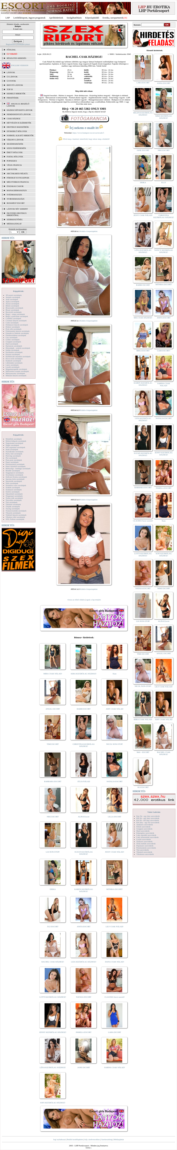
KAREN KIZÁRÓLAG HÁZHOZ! (83, 890)
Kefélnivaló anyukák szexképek (18, 356)
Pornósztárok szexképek (15, 464)
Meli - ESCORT (143, 752)
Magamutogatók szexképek (16, 369)
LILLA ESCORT (114, 817)
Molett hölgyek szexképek (16, 441)
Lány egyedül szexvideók (146, 835)
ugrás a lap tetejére (93, 600)
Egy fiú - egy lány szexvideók (148, 816)
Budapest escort (16, 203)
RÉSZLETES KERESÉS (16, 58)
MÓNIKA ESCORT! (114, 889)
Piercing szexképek (13, 456)
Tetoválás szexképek (14, 500)
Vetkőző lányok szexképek (16, 515)
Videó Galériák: (154, 812)
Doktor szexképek (13, 327)
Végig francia (14, 165)
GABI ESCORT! (163, 351)
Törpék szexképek (13, 506)
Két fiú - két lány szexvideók (147, 820)
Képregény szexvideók (145, 833)
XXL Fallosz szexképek (15, 519)
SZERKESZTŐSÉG (15, 219)
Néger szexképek (12, 445)
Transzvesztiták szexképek (16, 511)
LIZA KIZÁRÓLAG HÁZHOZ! (83, 962)
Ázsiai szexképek (12, 304)
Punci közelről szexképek (15, 466)
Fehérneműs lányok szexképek (18, 331)
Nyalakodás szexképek (14, 451)
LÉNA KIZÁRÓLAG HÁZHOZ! (53, 1067)
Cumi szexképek (12, 323)
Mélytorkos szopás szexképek (17, 371)
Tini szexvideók (142, 850)
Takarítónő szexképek (14, 494)
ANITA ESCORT (83, 926)
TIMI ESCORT (53, 744)
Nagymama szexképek (14, 443)
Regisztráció (11, 44)
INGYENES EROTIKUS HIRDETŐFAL (16, 214)
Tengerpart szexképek (14, 496)
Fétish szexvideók (143, 827)
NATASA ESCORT (83, 997)
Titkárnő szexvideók (144, 852)
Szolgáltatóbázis (74, 17)
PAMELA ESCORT (84, 1032)
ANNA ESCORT (163, 83)
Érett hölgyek (15, 152)
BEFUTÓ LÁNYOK (15, 85)
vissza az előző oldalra (76, 600)
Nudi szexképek (12, 449)
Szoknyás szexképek (14, 490)
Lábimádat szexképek (14, 363)
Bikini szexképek (12, 306)
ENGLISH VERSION (19, 65)
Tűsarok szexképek (13, 513)
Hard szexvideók (142, 831)
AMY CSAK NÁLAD (114, 709)
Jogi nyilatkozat (59, 1139)
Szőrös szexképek (13, 492)
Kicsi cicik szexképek (14, 359)
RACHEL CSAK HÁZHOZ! (53, 962)
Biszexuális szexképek (14, 308)
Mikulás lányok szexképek (16, 375)
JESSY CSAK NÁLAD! (114, 852)
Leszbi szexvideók (143, 839)
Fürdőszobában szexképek (16, 335)
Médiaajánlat (119, 1139)
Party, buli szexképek (14, 454)
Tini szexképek (11, 502)
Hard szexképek (12, 344)
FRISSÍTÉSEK (13, 98)
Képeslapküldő (92, 17)
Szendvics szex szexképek (16, 485)
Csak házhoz (13, 118)
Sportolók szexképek (14, 481)
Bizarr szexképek (12, 310)
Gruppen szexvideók (144, 829)
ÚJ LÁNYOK (12, 77)
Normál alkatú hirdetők (20, 135)
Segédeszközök (15, 144)
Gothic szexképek (13, 339)
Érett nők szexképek (13, 329)
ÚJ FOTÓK (11, 81)
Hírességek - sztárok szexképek (18, 348)
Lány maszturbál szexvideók (147, 837)
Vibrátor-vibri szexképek (15, 517)
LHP (7, 17)
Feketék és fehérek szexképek (17, 333)
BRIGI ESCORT (142, 351)
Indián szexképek (12, 350)
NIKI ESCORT (53, 817)
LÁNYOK (11, 72)
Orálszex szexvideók (144, 841)
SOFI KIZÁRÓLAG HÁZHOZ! (52, 1103)
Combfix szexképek (13, 318)
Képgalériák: (18, 291)
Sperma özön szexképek (15, 479)
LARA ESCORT (114, 1032)
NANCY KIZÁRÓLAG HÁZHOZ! (163, 251)
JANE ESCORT (83, 1067)
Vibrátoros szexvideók (145, 854)
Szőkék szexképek (13, 487)
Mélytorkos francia (18, 182)
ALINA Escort (83, 817)
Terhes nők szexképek (14, 498)
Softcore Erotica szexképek (16, 477)
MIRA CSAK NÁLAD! (52, 674)
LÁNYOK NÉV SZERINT (17, 209)
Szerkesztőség (106, 1139)
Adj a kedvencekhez (92, 1139)
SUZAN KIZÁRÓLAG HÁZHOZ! (84, 853)
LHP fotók (12, 169)
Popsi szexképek (12, 462)
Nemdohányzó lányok (19, 114)
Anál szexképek (12, 299)
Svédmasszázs (14, 195)
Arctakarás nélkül (17, 173)
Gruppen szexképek (13, 342)
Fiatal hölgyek (15, 157)
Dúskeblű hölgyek (17, 131)
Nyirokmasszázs (15, 199)
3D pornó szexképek (14, 295)
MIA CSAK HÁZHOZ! (143, 318)
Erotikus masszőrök (18, 127)
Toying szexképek (13, 509)
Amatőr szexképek (13, 297)
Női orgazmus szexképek (15, 447)
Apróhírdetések (56, 17)
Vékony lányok (15, 140)
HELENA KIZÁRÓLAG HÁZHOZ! (143, 114)
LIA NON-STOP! (53, 852)
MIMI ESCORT (163, 588)
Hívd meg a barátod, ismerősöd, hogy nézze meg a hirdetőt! (84, 139)
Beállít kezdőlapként (75, 1139)
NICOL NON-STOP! (114, 744)
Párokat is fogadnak (18, 178)
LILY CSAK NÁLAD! (114, 926)
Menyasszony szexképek (15, 373)
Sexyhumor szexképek (14, 475)
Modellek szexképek (14, 439)
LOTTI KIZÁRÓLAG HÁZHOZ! (52, 997)
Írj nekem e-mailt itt (84, 128)
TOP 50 (10, 89)
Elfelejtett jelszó (23, 44)
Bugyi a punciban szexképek (17, 316)
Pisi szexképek (11, 458)
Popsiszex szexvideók (144, 846)
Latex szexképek (12, 365)
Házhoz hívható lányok (20, 110)
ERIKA (53, 889)
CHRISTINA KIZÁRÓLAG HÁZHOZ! (84, 745)
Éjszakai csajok (15, 186)
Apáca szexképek (12, 301)
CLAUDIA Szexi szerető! (115, 997)
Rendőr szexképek (13, 471)
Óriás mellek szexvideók (146, 844)
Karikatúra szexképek (14, 352)
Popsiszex (12, 161)
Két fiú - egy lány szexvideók (147, 818)
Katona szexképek (13, 354)
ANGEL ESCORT (53, 709)
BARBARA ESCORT (52, 781)
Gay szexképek (11, 337)
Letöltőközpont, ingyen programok (29, 17)
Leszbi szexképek (12, 367)
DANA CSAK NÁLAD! (114, 962)
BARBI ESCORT (84, 709)
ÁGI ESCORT (52, 926)
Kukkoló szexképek (13, 361)
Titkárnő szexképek (13, 504)
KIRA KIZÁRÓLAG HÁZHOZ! (83, 674)
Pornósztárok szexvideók (146, 848)
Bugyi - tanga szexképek (15, 314)
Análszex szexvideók (144, 824)
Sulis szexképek (12, 483)
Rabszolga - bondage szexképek (18, 468)
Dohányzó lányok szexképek (17, 325)
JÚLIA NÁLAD (83, 781)
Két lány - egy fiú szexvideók (147, 822)
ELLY (163, 182)
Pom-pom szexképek (14, 460)
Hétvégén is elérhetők (19, 123)
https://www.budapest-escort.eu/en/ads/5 (88, 133)
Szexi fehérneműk (16, 148)
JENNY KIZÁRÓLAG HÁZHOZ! (52, 1032)
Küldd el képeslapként (88, 231)
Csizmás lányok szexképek (16, 320)
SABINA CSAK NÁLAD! (114, 1067)
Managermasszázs (17, 190)
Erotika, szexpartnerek (113, 17)
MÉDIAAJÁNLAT (14, 224)
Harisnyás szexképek (14, 346)
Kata (114, 674)
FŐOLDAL (11, 50)
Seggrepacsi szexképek (15, 473)
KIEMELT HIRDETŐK (16, 93)
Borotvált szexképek (14, 312)
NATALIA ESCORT (114, 781)
